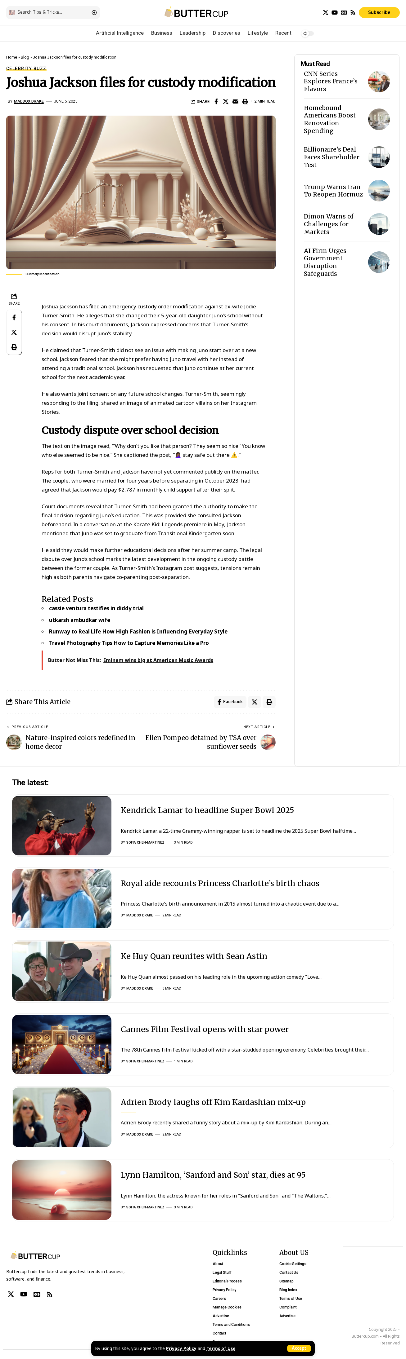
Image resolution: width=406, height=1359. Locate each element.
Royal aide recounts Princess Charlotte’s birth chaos (220, 883)
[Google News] (344, 12)
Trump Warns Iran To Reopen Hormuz (333, 190)
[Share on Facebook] (216, 101)
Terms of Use (221, 1348)
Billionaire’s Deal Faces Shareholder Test (331, 157)
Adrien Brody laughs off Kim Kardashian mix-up (213, 1102)
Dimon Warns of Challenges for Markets (329, 224)
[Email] (235, 101)
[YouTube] (334, 12)
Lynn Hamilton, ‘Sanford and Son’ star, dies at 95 (213, 1175)
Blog (25, 57)
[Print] (245, 101)
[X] (325, 12)
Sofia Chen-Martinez (145, 843)
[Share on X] (225, 101)
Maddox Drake (29, 101)
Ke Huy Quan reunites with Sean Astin (194, 956)
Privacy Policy (181, 1348)
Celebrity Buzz (26, 68)
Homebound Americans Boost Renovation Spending (330, 119)
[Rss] (353, 12)
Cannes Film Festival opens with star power (205, 1029)
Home (11, 57)
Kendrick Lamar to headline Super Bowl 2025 (207, 810)
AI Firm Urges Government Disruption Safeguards (325, 262)
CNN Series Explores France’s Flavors (331, 81)
